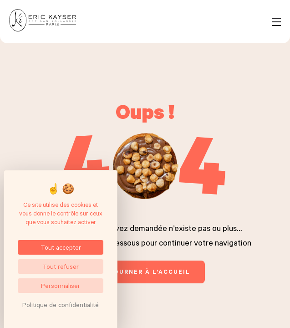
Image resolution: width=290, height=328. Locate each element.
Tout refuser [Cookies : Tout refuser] (60, 266)
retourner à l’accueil (145, 271)
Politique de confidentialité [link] (60, 304)
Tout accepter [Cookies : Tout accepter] (61, 247)
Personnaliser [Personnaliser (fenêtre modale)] (60, 285)
